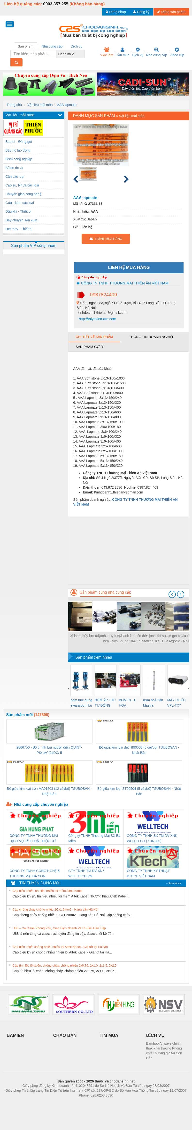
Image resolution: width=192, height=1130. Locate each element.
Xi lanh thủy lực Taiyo (86, 636)
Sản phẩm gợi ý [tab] (89, 347)
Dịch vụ (138, 52)
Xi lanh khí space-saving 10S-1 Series (159, 638)
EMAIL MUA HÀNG (106, 239)
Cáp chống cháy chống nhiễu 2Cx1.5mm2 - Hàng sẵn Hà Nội (56, 909)
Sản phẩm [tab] (25, 46)
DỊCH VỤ (155, 1035)
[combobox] (83, 54)
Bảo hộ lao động (18, 150)
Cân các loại (15, 176)
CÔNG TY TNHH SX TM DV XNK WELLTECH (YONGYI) (152, 838)
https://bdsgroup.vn (89, 1103)
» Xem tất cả (173, 883)
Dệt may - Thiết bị (19, 229)
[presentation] (172, 594)
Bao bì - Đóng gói (19, 142)
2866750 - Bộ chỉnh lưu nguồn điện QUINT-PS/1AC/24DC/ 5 (49, 750)
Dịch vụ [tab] (77, 46)
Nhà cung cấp (156, 52)
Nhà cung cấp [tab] (52, 46)
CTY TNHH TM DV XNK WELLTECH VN (86, 873)
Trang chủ (14, 105)
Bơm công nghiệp (19, 159)
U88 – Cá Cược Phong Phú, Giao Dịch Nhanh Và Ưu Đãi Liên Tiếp (59, 928)
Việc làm (106, 52)
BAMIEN (15, 1035)
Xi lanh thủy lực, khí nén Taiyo (110, 638)
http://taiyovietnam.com (97, 319)
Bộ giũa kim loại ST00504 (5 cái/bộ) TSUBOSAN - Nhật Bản (139, 791)
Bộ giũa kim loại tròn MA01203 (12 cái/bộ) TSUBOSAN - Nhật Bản (49, 791)
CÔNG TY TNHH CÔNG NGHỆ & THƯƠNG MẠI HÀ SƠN (35, 873)
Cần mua (123, 52)
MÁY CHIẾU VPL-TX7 (176, 702)
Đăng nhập (116, 12)
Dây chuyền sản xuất (21, 220)
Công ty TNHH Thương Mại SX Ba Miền (94, 838)
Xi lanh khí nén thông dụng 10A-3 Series (135, 638)
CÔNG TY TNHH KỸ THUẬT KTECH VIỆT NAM (148, 873)
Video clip (176, 52)
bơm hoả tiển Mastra (153, 702)
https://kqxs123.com (119, 1103)
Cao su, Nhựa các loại (22, 185)
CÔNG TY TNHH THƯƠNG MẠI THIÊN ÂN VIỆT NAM (122, 283)
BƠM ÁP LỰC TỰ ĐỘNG (105, 702)
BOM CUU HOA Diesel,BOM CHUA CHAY (128, 703)
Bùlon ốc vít (14, 168)
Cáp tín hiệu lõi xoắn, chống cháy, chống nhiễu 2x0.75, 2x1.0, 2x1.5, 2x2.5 (65, 965)
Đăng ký (141, 12)
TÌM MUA (109, 1035)
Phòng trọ (65, 1103)
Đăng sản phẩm (171, 12)
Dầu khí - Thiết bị (19, 211)
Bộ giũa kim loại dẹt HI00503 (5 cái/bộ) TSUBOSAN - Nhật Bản (139, 750)
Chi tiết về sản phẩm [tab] (94, 337)
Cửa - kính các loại (20, 203)
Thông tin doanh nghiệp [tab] (151, 337)
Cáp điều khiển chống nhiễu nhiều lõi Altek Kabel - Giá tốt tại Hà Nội (60, 947)
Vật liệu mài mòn (40, 105)
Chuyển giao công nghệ (23, 194)
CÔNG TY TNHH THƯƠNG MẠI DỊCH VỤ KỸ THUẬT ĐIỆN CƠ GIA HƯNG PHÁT (34, 839)
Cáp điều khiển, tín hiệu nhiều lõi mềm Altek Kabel (48, 891)
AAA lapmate (67, 105)
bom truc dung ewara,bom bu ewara (81, 703)
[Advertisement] (128, 550)
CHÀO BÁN (65, 1035)
